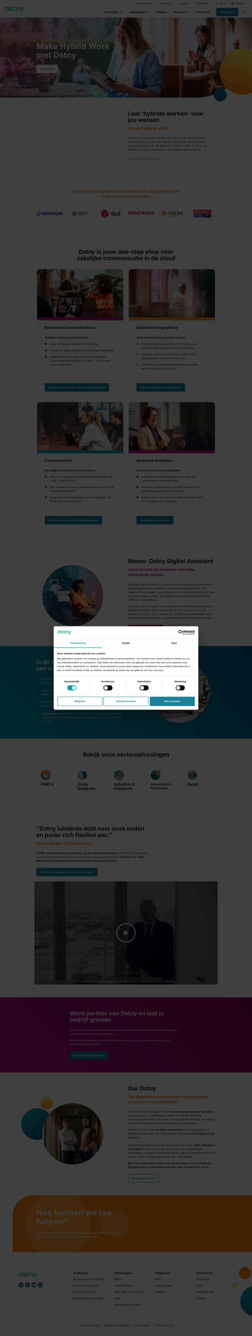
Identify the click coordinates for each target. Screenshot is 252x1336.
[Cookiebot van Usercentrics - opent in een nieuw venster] (181, 632)
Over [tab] (174, 643)
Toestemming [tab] (78, 643)
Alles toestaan (172, 701)
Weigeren (79, 701)
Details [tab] (126, 643)
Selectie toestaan (126, 701)
